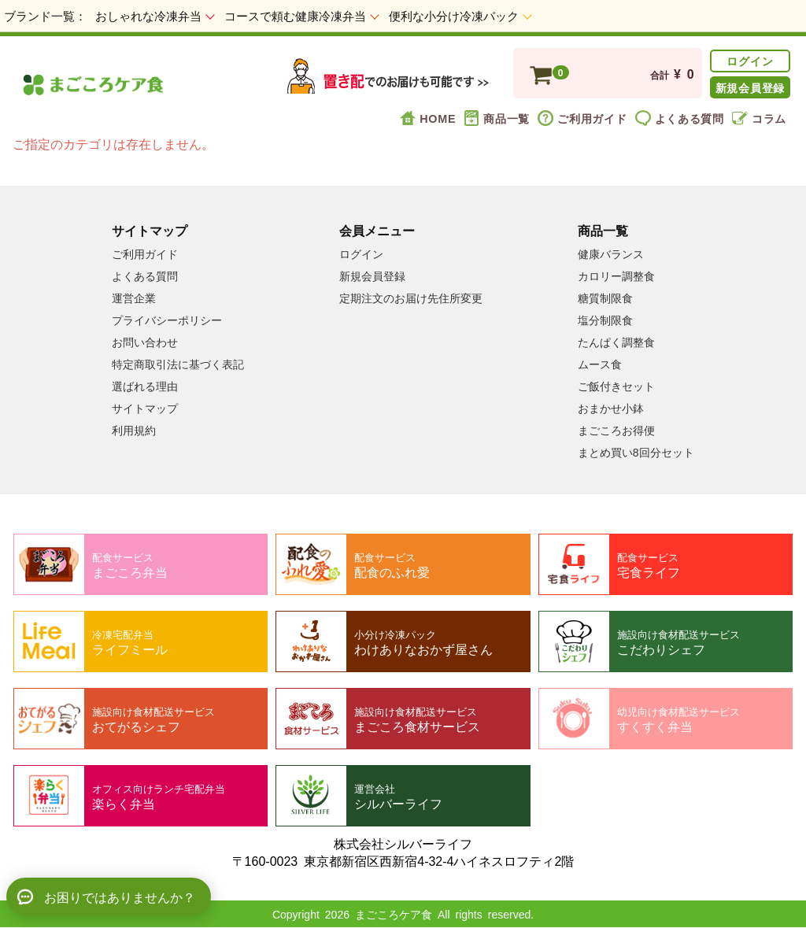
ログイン (750, 60)
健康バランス (611, 253)
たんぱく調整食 (616, 341)
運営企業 (134, 297)
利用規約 (134, 429)
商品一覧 (497, 118)
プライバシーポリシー (167, 319)
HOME (428, 118)
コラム (759, 118)
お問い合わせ (145, 341)
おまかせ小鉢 (611, 407)
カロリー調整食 (616, 275)
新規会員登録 (750, 87)
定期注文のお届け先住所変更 (410, 297)
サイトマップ (145, 407)
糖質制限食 (605, 297)
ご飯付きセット (616, 385)
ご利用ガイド (582, 118)
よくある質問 (679, 118)
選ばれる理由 (145, 385)
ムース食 (600, 363)
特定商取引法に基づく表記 (178, 363)
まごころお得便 (616, 429)
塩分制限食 (605, 319)
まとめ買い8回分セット (636, 451)
